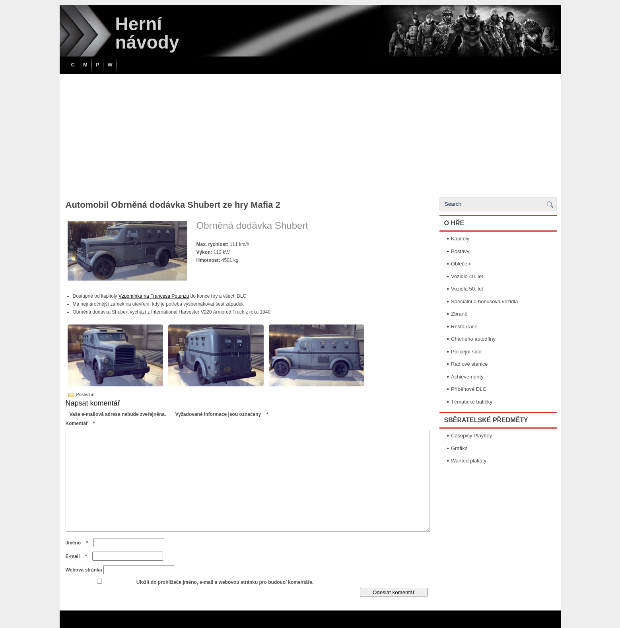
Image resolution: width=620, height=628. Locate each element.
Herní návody (147, 33)
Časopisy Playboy (471, 436)
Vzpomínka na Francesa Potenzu (154, 296)
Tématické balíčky (471, 402)
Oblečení (461, 264)
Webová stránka (84, 570)
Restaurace (464, 327)
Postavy (460, 251)
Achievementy (467, 377)
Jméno (79, 543)
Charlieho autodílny (473, 339)
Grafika (459, 448)
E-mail (78, 556)
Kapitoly (460, 239)
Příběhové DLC (468, 389)
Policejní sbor (466, 352)
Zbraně (459, 314)
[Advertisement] (310, 133)
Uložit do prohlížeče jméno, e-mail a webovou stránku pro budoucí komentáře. (224, 582)
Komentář (82, 423)
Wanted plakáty (468, 461)
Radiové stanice (469, 364)
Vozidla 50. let (467, 289)
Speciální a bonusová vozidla (484, 301)
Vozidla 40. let (467, 276)
